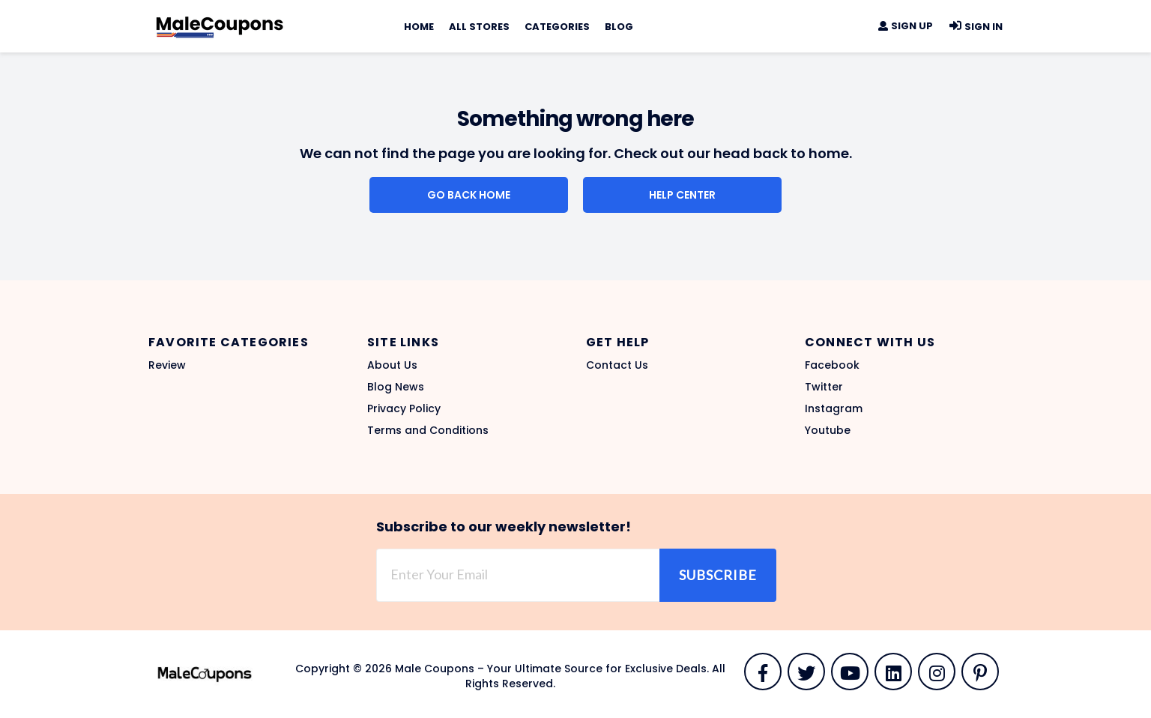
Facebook (832, 365)
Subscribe (718, 575)
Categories (557, 26)
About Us (392, 365)
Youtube (828, 430)
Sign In (975, 26)
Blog (619, 26)
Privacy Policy (404, 408)
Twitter (824, 386)
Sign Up (905, 26)
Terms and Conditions (428, 430)
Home (419, 26)
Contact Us (617, 365)
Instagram (834, 408)
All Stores (479, 26)
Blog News (395, 386)
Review (167, 365)
